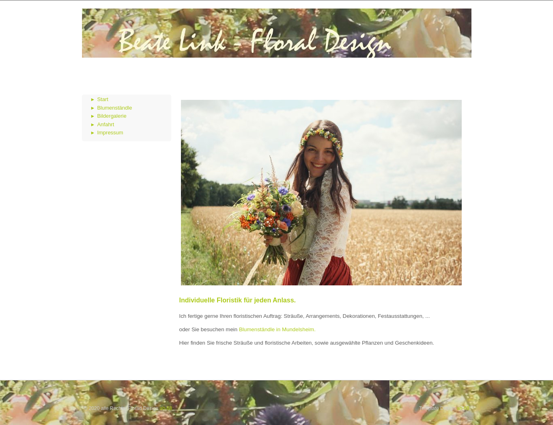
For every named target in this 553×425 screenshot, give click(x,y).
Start (102, 99)
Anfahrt (105, 124)
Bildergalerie (111, 116)
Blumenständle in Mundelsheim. (276, 329)
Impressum (110, 132)
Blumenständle (114, 108)
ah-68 (165, 408)
